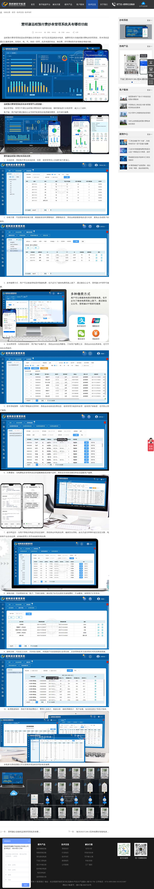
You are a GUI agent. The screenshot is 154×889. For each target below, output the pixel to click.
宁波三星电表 (41, 861)
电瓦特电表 (41, 873)
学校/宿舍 (88, 861)
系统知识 (65, 848)
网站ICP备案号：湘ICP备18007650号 (77, 885)
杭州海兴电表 (41, 869)
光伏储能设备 (41, 848)
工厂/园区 (88, 865)
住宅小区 (89, 848)
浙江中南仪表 (41, 865)
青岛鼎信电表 (41, 857)
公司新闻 (65, 865)
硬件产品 (68, 4)
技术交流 (92, 4)
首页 (33, 4)
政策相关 (65, 861)
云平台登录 (143, 4)
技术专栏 (28, 12)
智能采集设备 (41, 853)
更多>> (149, 20)
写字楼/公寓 (88, 857)
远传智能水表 (41, 877)
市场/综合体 (88, 853)
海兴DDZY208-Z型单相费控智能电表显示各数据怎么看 (92, 832)
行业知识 (65, 853)
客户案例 (80, 4)
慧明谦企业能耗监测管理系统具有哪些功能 (24, 832)
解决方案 (56, 4)
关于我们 (104, 4)
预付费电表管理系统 (88, 38)
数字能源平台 (44, 4)
